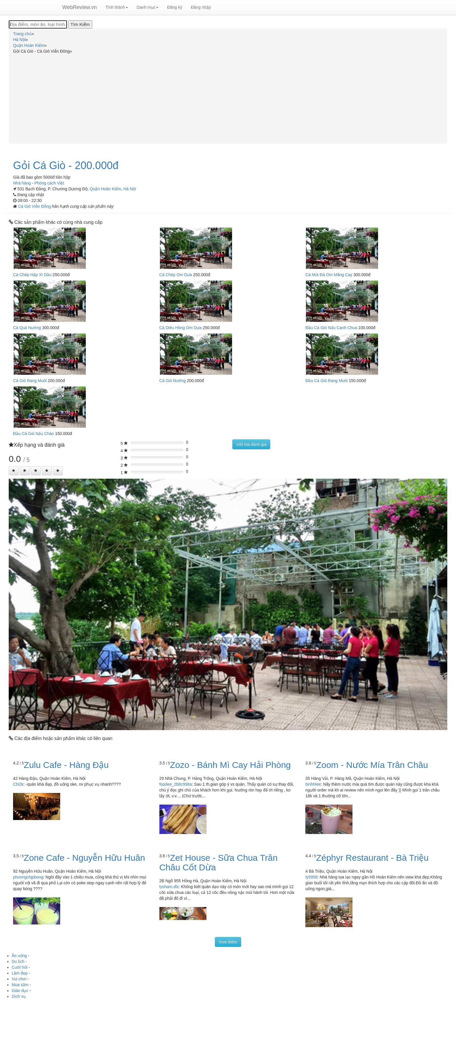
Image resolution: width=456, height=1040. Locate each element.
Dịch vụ (19, 996)
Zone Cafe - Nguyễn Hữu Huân (84, 857)
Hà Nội (129, 189)
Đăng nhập (201, 7)
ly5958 (311, 877)
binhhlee (313, 784)
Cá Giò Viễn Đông (35, 206)
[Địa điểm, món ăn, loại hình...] (38, 24)
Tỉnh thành (117, 7)
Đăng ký (174, 7)
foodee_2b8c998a (175, 784)
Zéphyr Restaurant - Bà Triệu (372, 857)
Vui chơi (19, 979)
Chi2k (18, 784)
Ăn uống (19, 955)
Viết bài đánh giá (251, 444)
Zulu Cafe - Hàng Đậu (66, 765)
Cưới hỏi (19, 967)
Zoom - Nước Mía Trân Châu (372, 765)
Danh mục (147, 7)
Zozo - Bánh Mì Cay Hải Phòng (230, 765)
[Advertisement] (228, 98)
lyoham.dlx (169, 886)
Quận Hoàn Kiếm (105, 189)
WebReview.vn (79, 7)
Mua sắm (20, 984)
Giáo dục (20, 990)
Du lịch (18, 961)
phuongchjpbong (28, 877)
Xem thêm (228, 942)
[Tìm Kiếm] (80, 24)
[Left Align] (14, 470)
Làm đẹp (20, 973)
